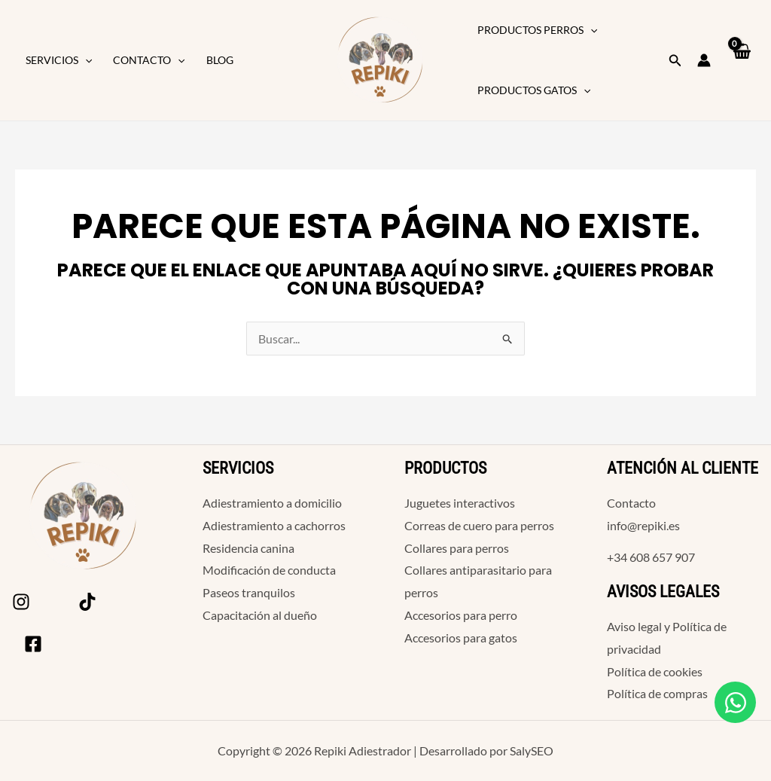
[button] (85, 60)
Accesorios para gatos (460, 637)
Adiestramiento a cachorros (274, 525)
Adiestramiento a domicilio (272, 503)
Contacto (148, 60)
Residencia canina (248, 548)
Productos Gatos (533, 90)
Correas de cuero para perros (479, 525)
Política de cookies (654, 671)
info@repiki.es (643, 525)
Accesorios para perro (460, 615)
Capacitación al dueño (260, 615)
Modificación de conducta (269, 570)
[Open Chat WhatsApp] (735, 702)
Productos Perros (537, 30)
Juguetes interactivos (459, 503)
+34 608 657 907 (651, 557)
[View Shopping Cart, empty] (741, 60)
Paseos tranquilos (249, 592)
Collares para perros (456, 548)
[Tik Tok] (87, 602)
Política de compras (657, 693)
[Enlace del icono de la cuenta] (704, 60)
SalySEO (531, 750)
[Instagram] (21, 602)
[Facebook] (33, 644)
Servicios (59, 60)
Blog (219, 59)
